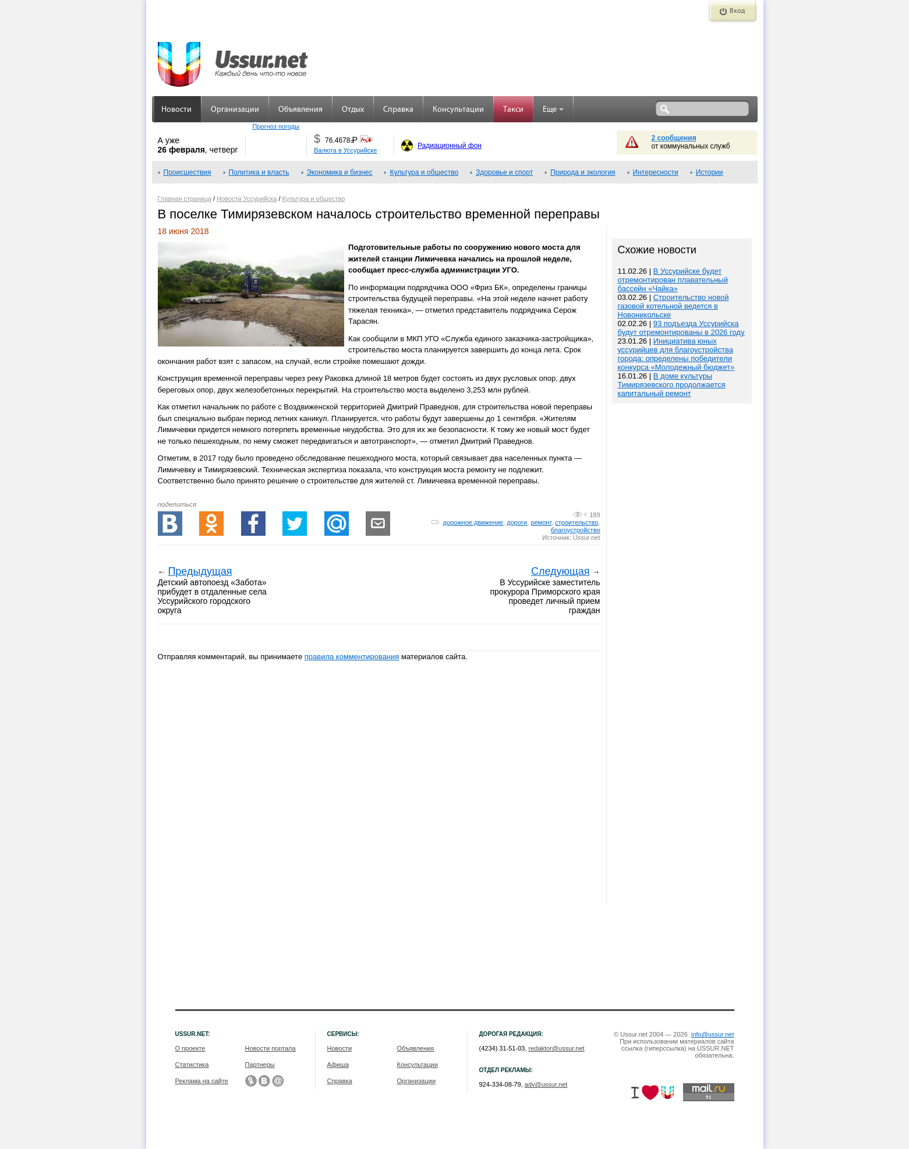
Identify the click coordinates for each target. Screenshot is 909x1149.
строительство (576, 522)
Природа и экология (582, 172)
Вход (737, 11)
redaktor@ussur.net (557, 1048)
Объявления (300, 109)
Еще (553, 109)
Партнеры (260, 1064)
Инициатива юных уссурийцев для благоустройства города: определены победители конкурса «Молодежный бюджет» (676, 354)
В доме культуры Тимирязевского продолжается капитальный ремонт (672, 385)
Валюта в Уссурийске (345, 150)
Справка (398, 109)
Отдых (353, 109)
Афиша (338, 1064)
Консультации (458, 109)
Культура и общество (424, 172)
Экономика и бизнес (340, 172)
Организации (235, 109)
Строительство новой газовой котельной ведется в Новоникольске (673, 306)
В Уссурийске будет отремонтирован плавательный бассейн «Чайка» (673, 280)
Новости (176, 109)
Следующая (560, 571)
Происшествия (187, 172)
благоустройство (575, 529)
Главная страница (184, 198)
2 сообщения (674, 138)
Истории (709, 172)
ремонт (540, 522)
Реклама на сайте (201, 1080)
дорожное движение (473, 522)
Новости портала (270, 1048)
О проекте (190, 1048)
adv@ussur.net (546, 1084)
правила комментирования (352, 656)
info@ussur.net (712, 1034)
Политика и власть (259, 172)
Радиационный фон (450, 146)
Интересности (655, 172)
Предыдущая (200, 571)
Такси (513, 109)
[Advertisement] (682, 655)
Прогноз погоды (276, 126)
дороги (517, 522)
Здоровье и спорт (504, 172)
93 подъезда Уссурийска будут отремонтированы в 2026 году (681, 328)
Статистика (192, 1064)
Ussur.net (586, 537)
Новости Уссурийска (247, 198)
